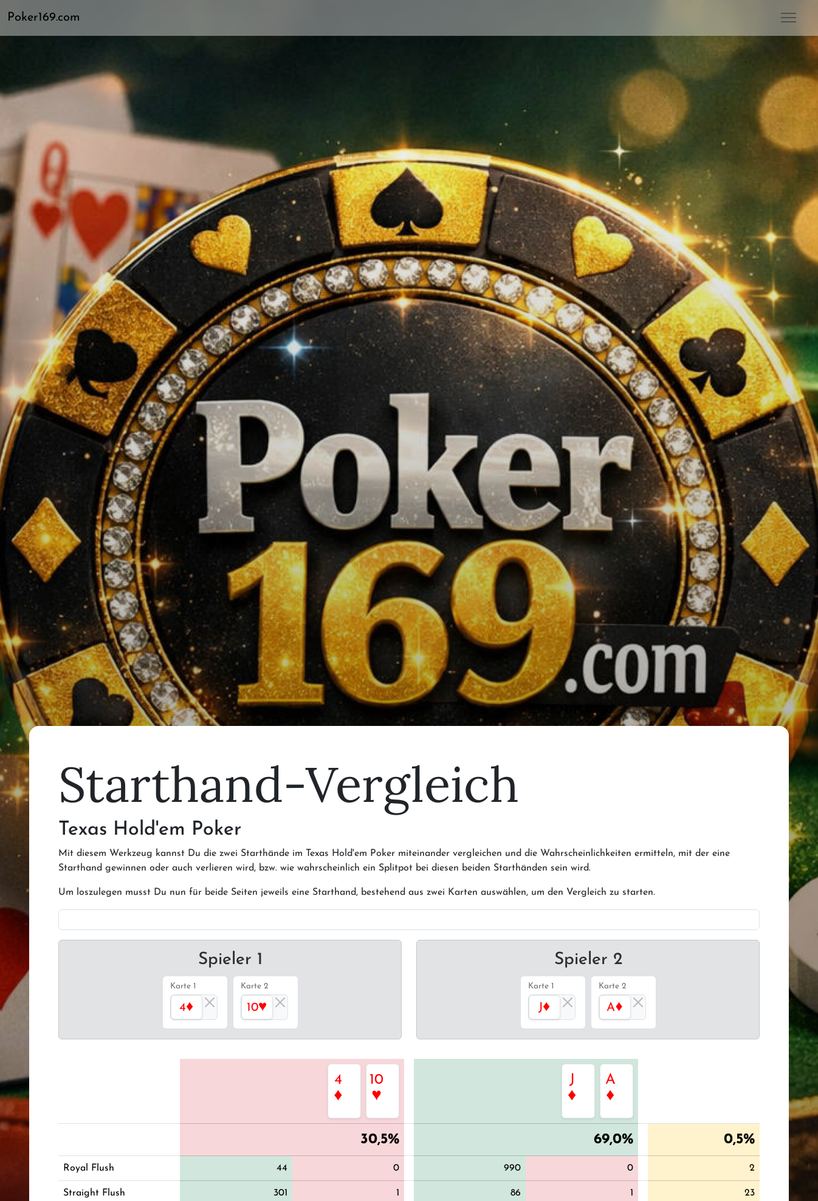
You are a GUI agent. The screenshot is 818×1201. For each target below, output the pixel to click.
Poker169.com (43, 18)
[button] (48, 17)
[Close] (209, 1002)
